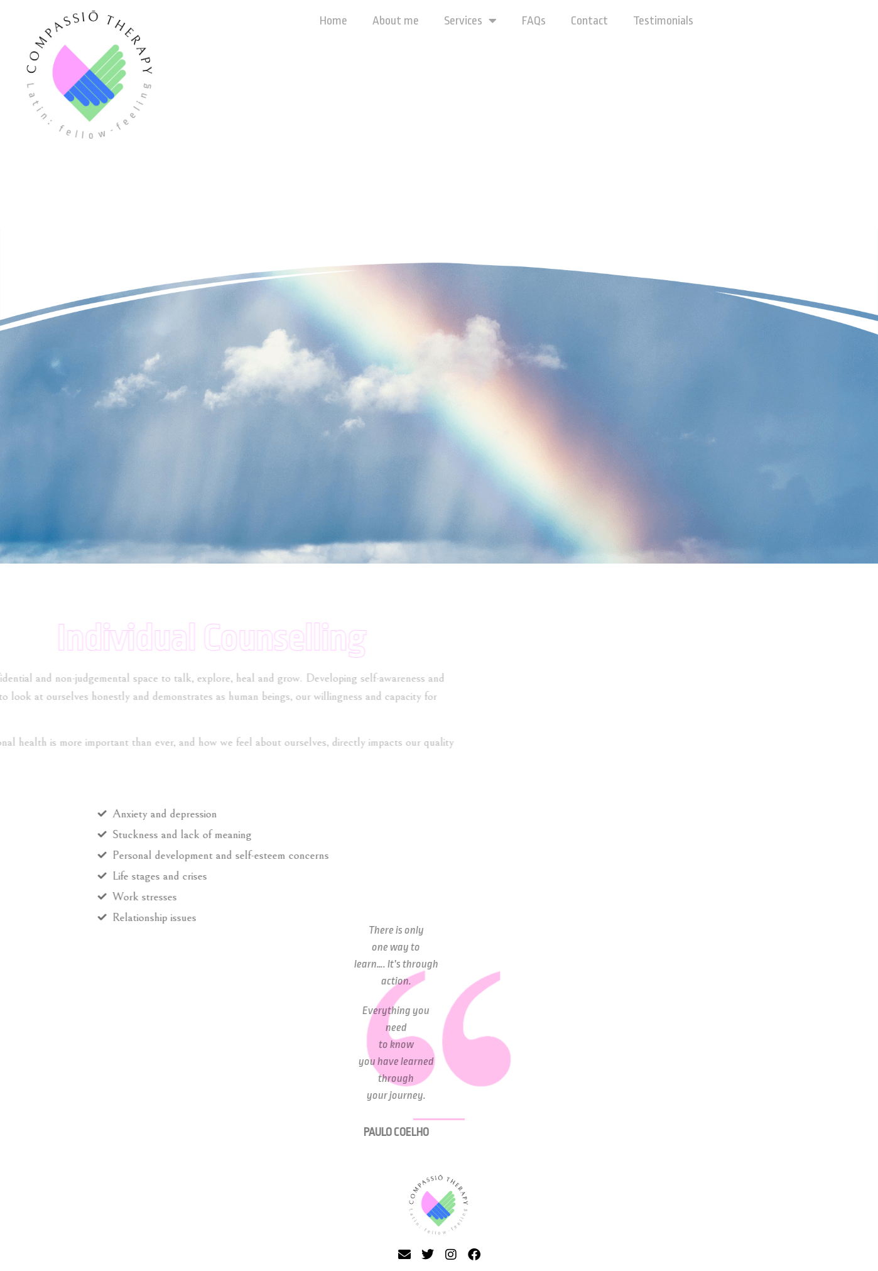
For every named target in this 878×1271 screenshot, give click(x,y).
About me (395, 21)
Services (470, 20)
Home (333, 21)
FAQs (534, 21)
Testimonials (663, 21)
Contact (589, 21)
